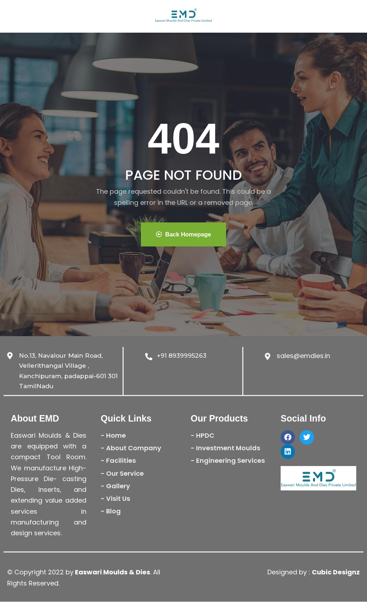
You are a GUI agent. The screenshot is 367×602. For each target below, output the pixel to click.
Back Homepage (183, 234)
